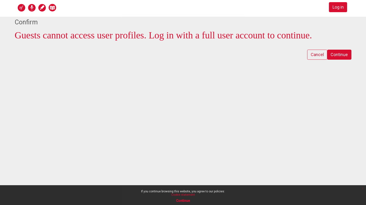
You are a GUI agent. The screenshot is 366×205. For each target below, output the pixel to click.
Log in (338, 7)
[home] (55, 7)
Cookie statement (183, 194)
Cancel (317, 54)
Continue (339, 54)
